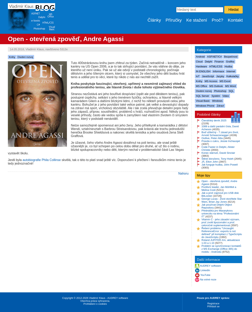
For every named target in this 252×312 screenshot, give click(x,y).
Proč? (217, 20)
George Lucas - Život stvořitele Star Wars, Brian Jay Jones (222, 200)
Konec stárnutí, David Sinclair (218, 152)
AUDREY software (210, 265)
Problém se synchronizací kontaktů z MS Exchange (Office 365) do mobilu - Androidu (221, 248)
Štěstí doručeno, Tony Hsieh (217, 158)
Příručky (174, 20)
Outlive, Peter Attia (212, 138)
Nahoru (183, 173)
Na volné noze (208, 279)
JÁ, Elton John (210, 161)
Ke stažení (196, 20)
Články (154, 20)
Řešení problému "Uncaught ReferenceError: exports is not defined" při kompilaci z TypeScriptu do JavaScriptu (222, 233)
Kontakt (235, 20)
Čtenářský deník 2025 (214, 120)
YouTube (205, 275)
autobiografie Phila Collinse (42, 160)
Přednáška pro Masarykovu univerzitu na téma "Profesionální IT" (220, 213)
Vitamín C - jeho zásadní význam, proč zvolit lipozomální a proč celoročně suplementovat (221, 222)
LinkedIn (205, 270)
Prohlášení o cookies (95, 303)
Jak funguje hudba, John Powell (220, 164)
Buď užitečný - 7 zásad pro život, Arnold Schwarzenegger (220, 134)
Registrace (213, 303)
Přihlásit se (213, 306)
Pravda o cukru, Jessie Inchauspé (221, 141)
